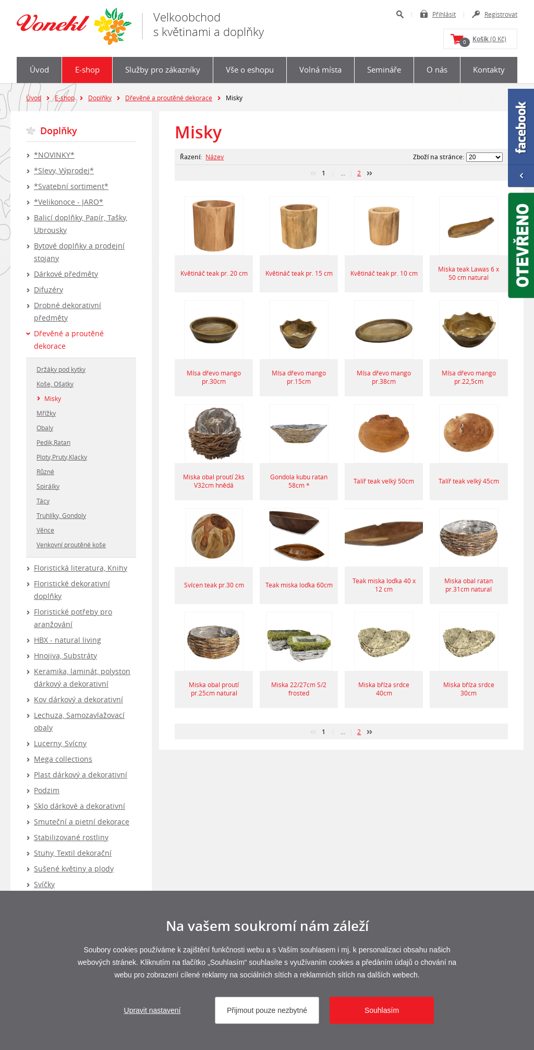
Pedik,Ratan (53, 442)
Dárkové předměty (66, 274)
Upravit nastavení (152, 1010)
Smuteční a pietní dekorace (81, 822)
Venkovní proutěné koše (71, 544)
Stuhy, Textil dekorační (73, 853)
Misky (52, 398)
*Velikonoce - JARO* (68, 202)
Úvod (39, 69)
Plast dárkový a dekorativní (80, 775)
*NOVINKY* (54, 155)
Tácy (43, 501)
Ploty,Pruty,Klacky (62, 457)
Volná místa (320, 69)
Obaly (45, 427)
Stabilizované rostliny (71, 837)
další (369, 173)
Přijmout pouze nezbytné (267, 1010)
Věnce (45, 530)
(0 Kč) (482, 40)
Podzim (46, 790)
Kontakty (489, 69)
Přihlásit (444, 14)
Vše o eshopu (250, 69)
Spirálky (48, 486)
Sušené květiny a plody (74, 869)
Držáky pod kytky (61, 369)
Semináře (384, 69)
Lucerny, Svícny (60, 743)
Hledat (399, 14)
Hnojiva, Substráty (65, 655)
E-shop (87, 69)
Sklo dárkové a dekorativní (79, 806)
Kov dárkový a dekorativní (78, 699)
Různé (45, 471)
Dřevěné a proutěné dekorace (168, 97)
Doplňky (100, 97)
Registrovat (500, 14)
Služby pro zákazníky (162, 69)
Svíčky (44, 884)
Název (214, 156)
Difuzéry (48, 289)
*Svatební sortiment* (71, 186)
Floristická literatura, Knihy (80, 568)
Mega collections (63, 759)
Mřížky (46, 413)
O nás (437, 69)
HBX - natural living (67, 640)
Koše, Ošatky (55, 384)
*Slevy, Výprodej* (64, 170)
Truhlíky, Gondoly (61, 515)
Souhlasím (382, 1010)
